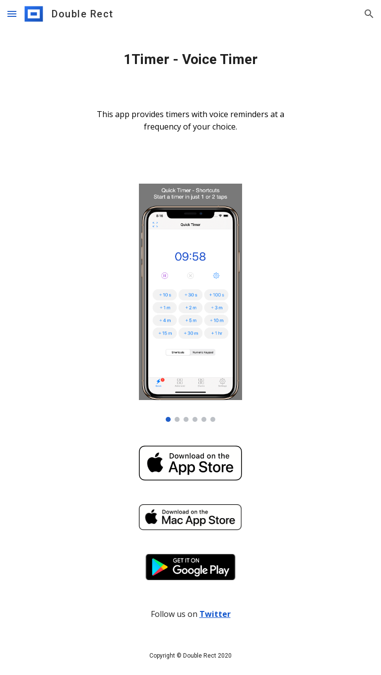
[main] (190, 59)
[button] (12, 13)
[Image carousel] (190, 303)
